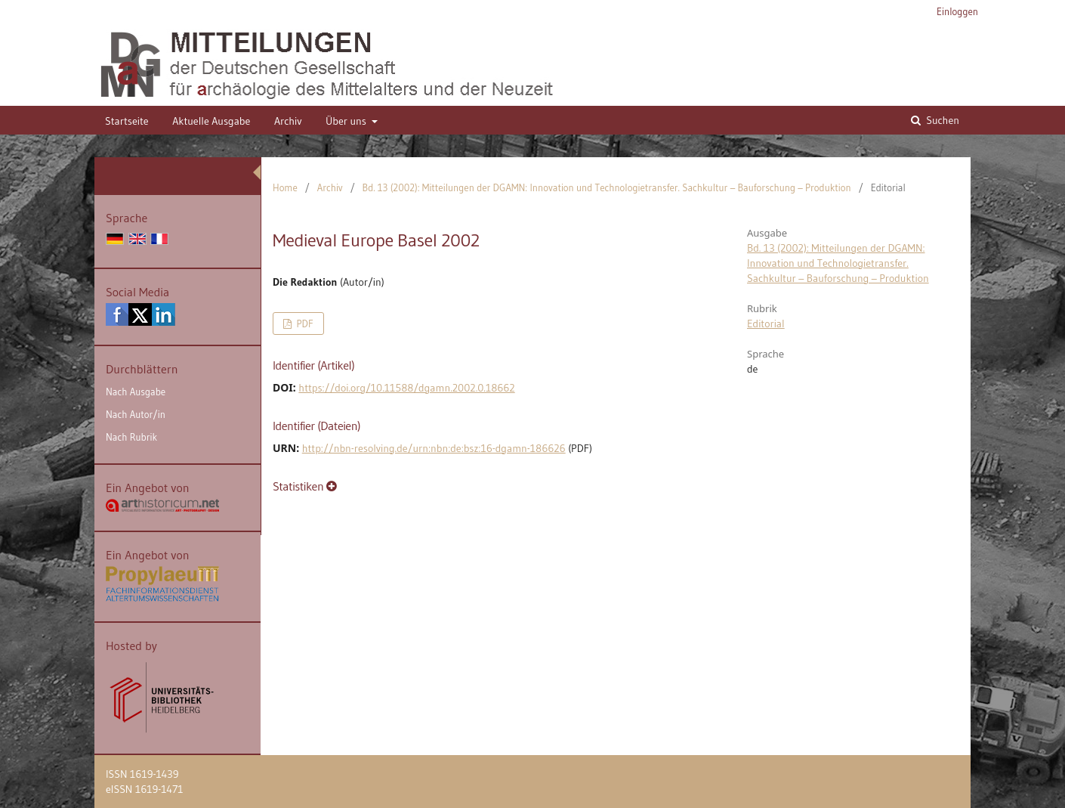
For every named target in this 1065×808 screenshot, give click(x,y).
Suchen (941, 120)
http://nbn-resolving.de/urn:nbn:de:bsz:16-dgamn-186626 (434, 448)
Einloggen (957, 11)
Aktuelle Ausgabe (211, 121)
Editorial (766, 323)
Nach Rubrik (131, 437)
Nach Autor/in (135, 414)
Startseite (127, 121)
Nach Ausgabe (135, 391)
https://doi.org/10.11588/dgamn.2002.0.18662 (406, 388)
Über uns (347, 121)
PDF (303, 323)
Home (285, 187)
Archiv (288, 121)
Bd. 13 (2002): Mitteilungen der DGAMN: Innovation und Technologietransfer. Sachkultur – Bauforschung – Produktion (607, 187)
